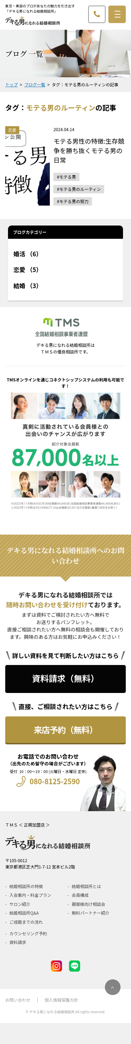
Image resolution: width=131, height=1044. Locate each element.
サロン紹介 (19, 904)
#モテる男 (66, 177)
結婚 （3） (28, 285)
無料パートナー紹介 (90, 913)
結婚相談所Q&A (24, 913)
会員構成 (80, 895)
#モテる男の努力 (72, 201)
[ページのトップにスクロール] (113, 987)
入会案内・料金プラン (30, 895)
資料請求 (17, 942)
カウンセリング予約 (28, 933)
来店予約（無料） (65, 729)
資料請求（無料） (65, 678)
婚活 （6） (28, 253)
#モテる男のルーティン (79, 189)
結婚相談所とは (86, 886)
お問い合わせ (17, 1000)
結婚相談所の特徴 (26, 886)
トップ (11, 84)
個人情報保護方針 (61, 1000)
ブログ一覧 (34, 84)
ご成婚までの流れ (26, 922)
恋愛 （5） (28, 269)
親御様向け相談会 (88, 904)
